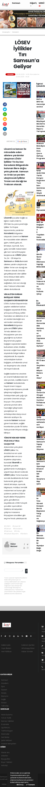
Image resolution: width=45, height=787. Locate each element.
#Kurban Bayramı (11, 533)
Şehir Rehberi (6, 740)
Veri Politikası (6, 651)
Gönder (26, 571)
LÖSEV (18, 255)
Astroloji (4, 765)
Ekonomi (4, 696)
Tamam (30, 785)
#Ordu (17, 531)
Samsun (16, 3)
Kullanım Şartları (27, 645)
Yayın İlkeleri (6, 648)
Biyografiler (5, 759)
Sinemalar (5, 734)
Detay (20, 785)
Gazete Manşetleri (8, 743)
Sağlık (3, 699)
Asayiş (3, 693)
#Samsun (8, 531)
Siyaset (4, 690)
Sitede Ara (5, 752)
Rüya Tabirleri (6, 762)
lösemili (16, 462)
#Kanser (7, 528)
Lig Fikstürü (5, 727)
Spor (3, 686)
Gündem (15, 32)
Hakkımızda (5, 645)
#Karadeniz (17, 528)
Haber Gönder (27, 651)
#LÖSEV (7, 526)
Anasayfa (6, 32)
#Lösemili (16, 526)
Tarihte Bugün (7, 731)
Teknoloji (4, 706)
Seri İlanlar (5, 737)
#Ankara (23, 533)
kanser (25, 236)
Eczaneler (5, 724)
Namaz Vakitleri (7, 721)
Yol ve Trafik (6, 718)
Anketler (4, 756)
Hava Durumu (6, 714)
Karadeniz (9, 233)
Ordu (17, 261)
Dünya (3, 702)
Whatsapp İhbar (27, 648)
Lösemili (8, 218)
